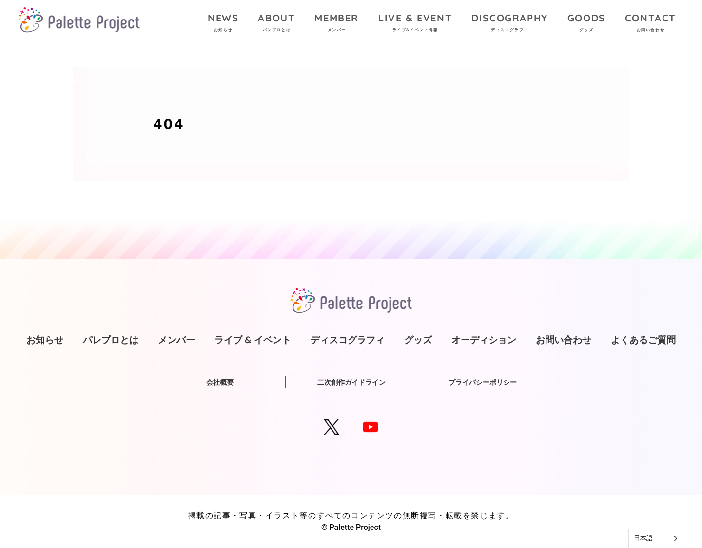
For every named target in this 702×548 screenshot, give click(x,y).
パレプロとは (110, 339)
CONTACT (650, 24)
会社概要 (220, 382)
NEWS (223, 24)
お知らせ (44, 339)
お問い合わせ (563, 339)
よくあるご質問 (643, 339)
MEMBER (336, 24)
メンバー (176, 339)
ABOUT (276, 24)
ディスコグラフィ (348, 339)
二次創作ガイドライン (351, 382)
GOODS (586, 24)
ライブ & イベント (252, 339)
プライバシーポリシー (482, 382)
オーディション (483, 339)
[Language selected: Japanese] (655, 538)
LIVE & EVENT (415, 24)
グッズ (418, 339)
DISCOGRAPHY (509, 24)
